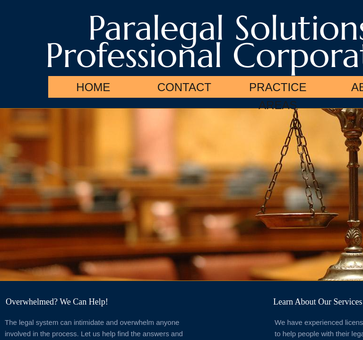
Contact (184, 87)
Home (93, 87)
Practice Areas (277, 89)
